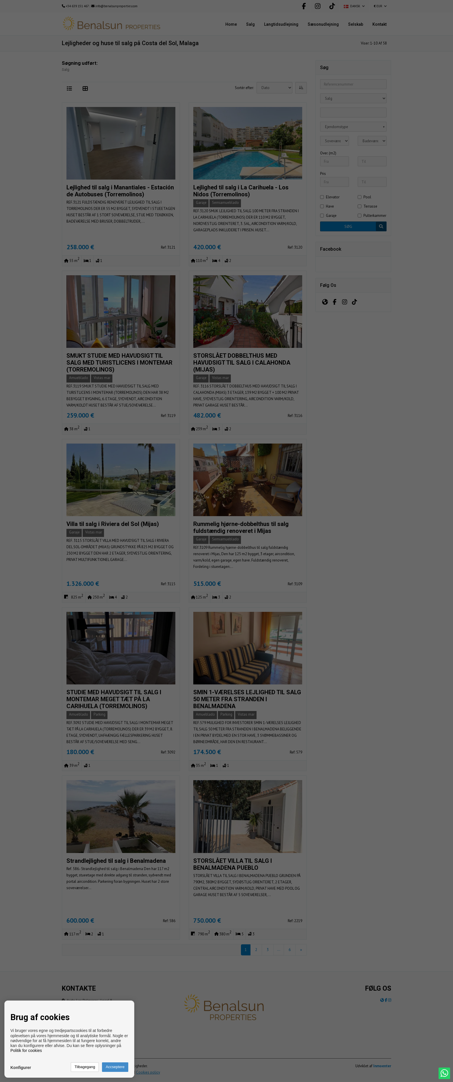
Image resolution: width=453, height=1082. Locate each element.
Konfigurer (20, 1067)
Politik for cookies (26, 1050)
